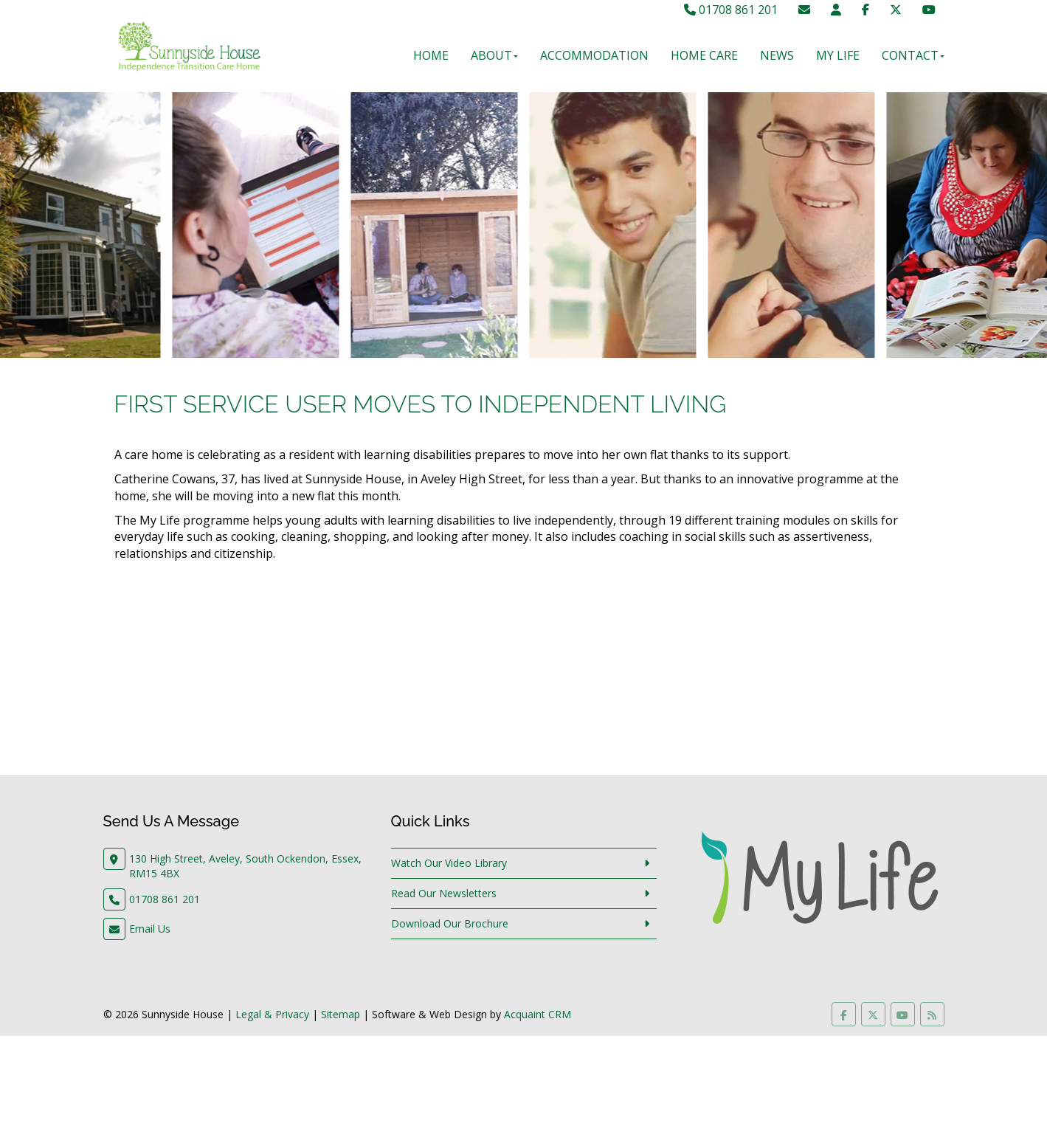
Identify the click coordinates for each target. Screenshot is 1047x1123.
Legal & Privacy (272, 1014)
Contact (913, 55)
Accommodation (594, 55)
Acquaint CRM (537, 1014)
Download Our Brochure (449, 923)
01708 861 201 (731, 9)
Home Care (704, 55)
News (777, 55)
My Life (838, 55)
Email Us (149, 929)
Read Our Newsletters (444, 893)
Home (431, 55)
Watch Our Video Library (449, 863)
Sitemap (340, 1014)
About (494, 55)
